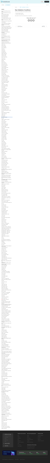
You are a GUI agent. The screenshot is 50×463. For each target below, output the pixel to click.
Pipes (18, 435)
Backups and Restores (30, 442)
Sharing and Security (30, 439)
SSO (18, 439)
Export (28, 436)
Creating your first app (8, 435)
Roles (5, 441)
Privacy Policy (17, 459)
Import (28, 435)
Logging (28, 440)
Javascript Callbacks (40, 435)
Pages (5, 438)
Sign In (42, 1)
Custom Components (41, 440)
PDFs (18, 443)
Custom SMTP (20, 446)
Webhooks (19, 440)
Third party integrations (21, 442)
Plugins (19, 436)
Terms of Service (22, 459)
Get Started (47, 1)
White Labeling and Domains (31, 446)
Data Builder (6, 437)
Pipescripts (39, 436)
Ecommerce (19, 444)
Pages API (39, 439)
